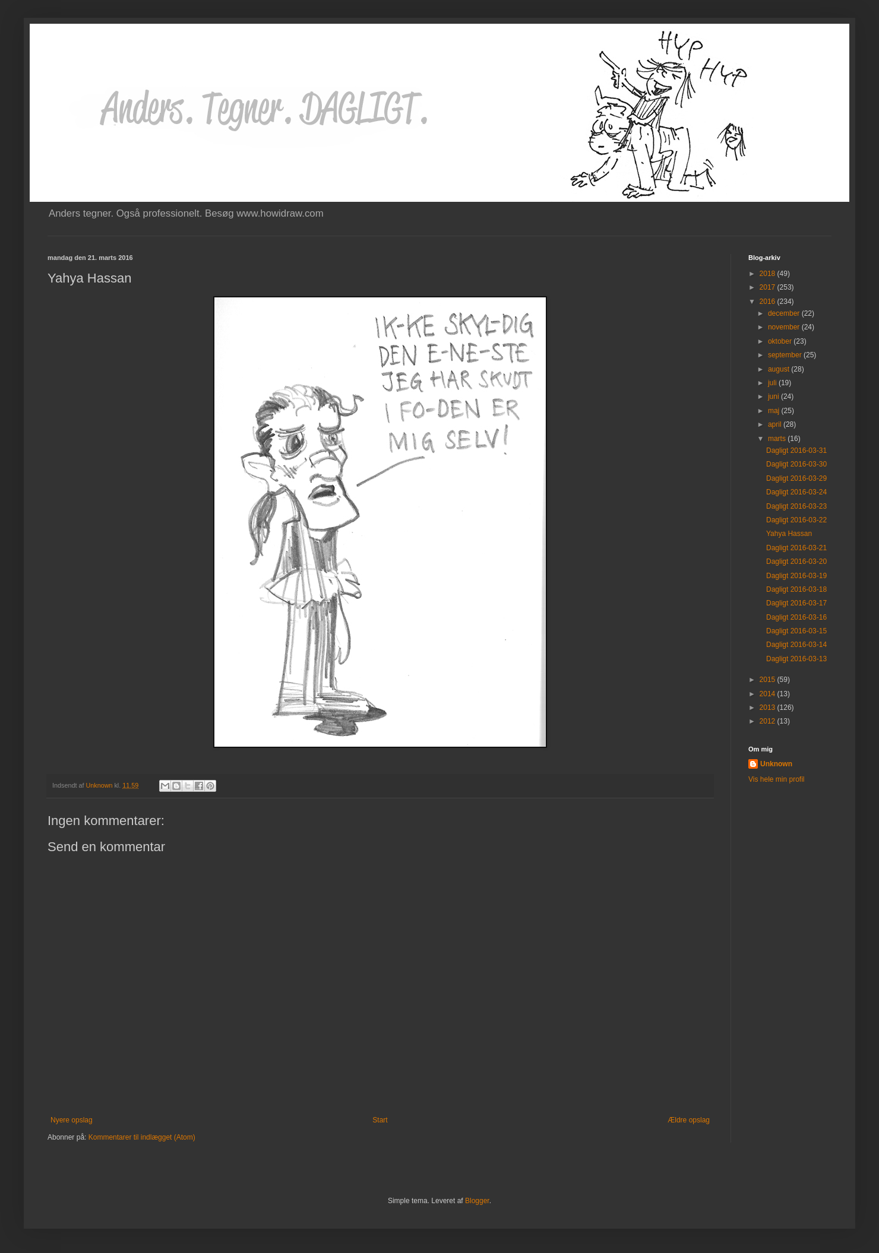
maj (775, 411)
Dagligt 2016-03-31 (796, 450)
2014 (768, 694)
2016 (768, 301)
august (779, 369)
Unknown (776, 764)
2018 (768, 273)
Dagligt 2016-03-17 (796, 603)
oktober (780, 341)
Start (379, 1120)
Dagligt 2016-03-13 (796, 659)
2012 (768, 721)
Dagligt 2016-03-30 (796, 464)
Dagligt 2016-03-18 (796, 589)
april (775, 424)
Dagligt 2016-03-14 (796, 644)
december (785, 313)
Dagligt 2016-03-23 (796, 506)
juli (773, 383)
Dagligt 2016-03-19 (796, 576)
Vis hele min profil (776, 779)
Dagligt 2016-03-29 (796, 478)
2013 (768, 707)
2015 (768, 679)
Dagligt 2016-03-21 (796, 548)
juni (774, 396)
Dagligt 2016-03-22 (796, 520)
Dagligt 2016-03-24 (796, 492)
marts (778, 438)
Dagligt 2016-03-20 (796, 561)
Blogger (477, 1201)
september (786, 355)
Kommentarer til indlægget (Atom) (141, 1137)
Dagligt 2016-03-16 (796, 617)
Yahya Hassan (789, 533)
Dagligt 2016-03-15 (796, 631)
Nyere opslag (71, 1120)
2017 (768, 287)
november (785, 327)
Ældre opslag (689, 1120)
